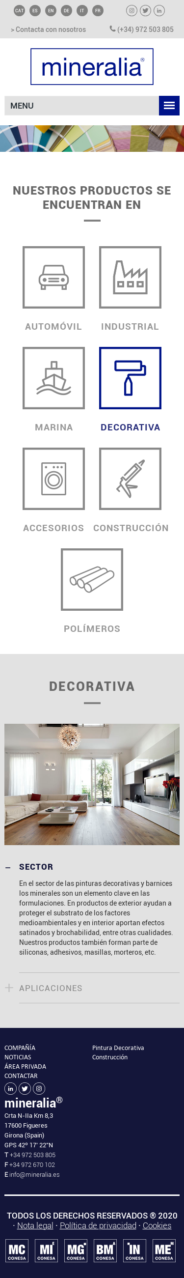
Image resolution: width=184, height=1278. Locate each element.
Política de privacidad (98, 1225)
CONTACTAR (21, 1076)
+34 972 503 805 (31, 1155)
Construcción (110, 1057)
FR (98, 10)
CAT (19, 10)
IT (82, 10)
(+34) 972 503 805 (141, 30)
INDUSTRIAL (130, 289)
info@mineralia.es (34, 1174)
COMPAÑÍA (19, 1048)
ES (35, 10)
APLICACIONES (50, 988)
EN (50, 10)
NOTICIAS (17, 1057)
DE (66, 10)
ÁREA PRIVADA (25, 1066)
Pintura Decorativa (118, 1048)
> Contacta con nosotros (48, 30)
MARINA (54, 390)
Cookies (157, 1225)
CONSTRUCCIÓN (131, 491)
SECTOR (36, 867)
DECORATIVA (130, 390)
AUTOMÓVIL (54, 289)
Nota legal (35, 1225)
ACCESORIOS (54, 491)
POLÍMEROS (92, 591)
